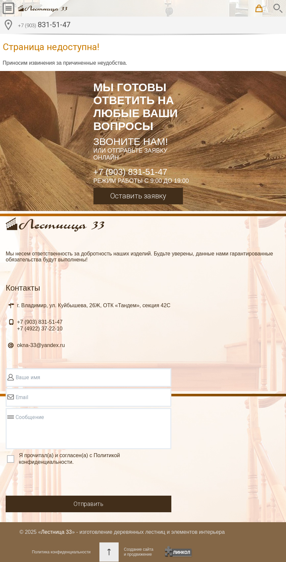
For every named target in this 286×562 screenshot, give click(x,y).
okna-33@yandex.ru (41, 345)
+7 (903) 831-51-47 (130, 172)
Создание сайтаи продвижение (138, 552)
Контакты (23, 287)
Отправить (88, 503)
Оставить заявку (138, 196)
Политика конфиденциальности (61, 552)
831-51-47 (44, 26)
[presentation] (56, 481)
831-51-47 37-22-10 (39, 325)
